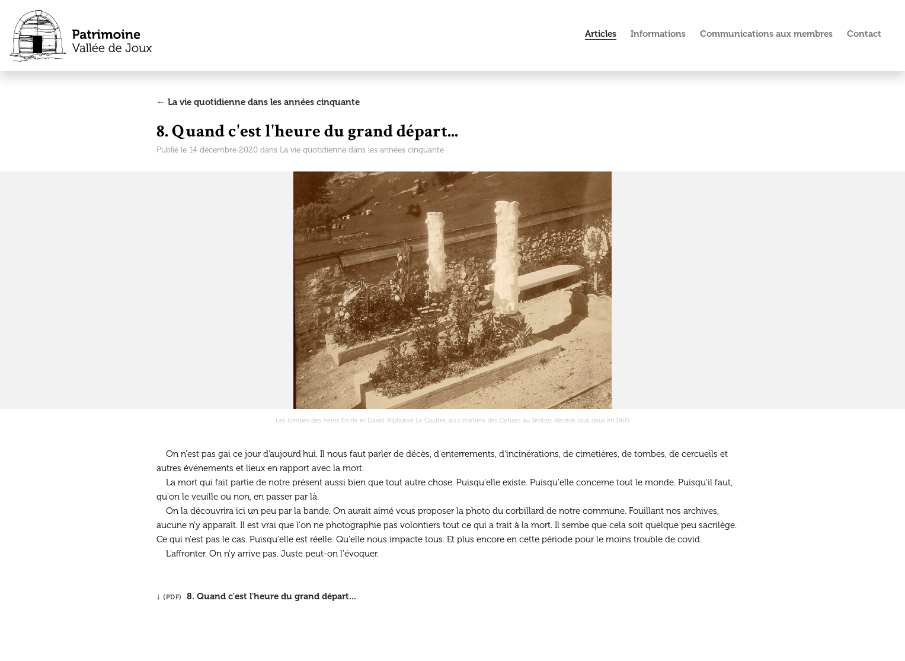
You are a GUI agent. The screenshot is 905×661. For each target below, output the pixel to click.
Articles (600, 33)
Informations (658, 33)
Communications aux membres (766, 33)
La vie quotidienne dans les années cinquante (362, 150)
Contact (864, 33)
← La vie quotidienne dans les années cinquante (258, 102)
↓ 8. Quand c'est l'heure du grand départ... (256, 596)
